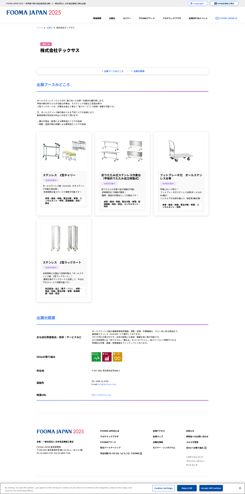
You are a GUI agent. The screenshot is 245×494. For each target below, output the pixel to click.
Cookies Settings (163, 489)
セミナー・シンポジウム (164, 447)
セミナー (127, 18)
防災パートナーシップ (110, 447)
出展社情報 (158, 442)
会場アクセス (159, 430)
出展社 (112, 18)
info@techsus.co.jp (107, 384)
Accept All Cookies (211, 489)
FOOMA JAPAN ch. (228, 18)
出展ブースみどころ (114, 71)
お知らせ (190, 430)
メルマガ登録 (192, 442)
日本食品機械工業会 (225, 3)
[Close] (240, 489)
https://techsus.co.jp (101, 394)
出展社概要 (139, 71)
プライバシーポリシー (195, 461)
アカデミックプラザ (172, 18)
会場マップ (158, 436)
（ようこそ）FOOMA (121, 453)
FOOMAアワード (147, 18)
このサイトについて (194, 457)
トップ (40, 27)
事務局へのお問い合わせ (197, 436)
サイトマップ (191, 465)
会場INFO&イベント (198, 18)
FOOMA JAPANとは (109, 430)
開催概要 (97, 18)
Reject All (187, 489)
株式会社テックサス (65, 27)
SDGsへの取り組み (196, 447)
